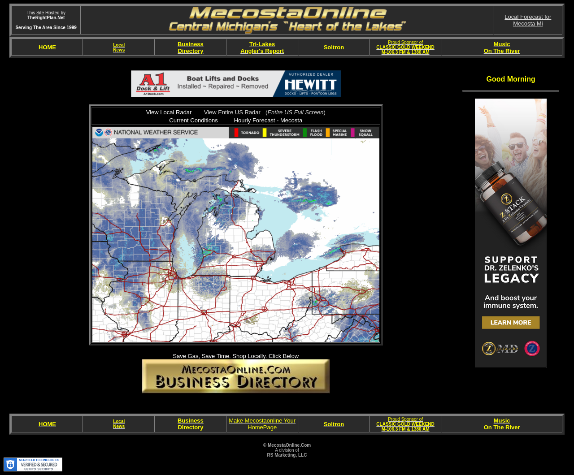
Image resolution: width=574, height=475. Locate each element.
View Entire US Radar (232, 112)
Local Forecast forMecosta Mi (527, 20)
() (295, 112)
